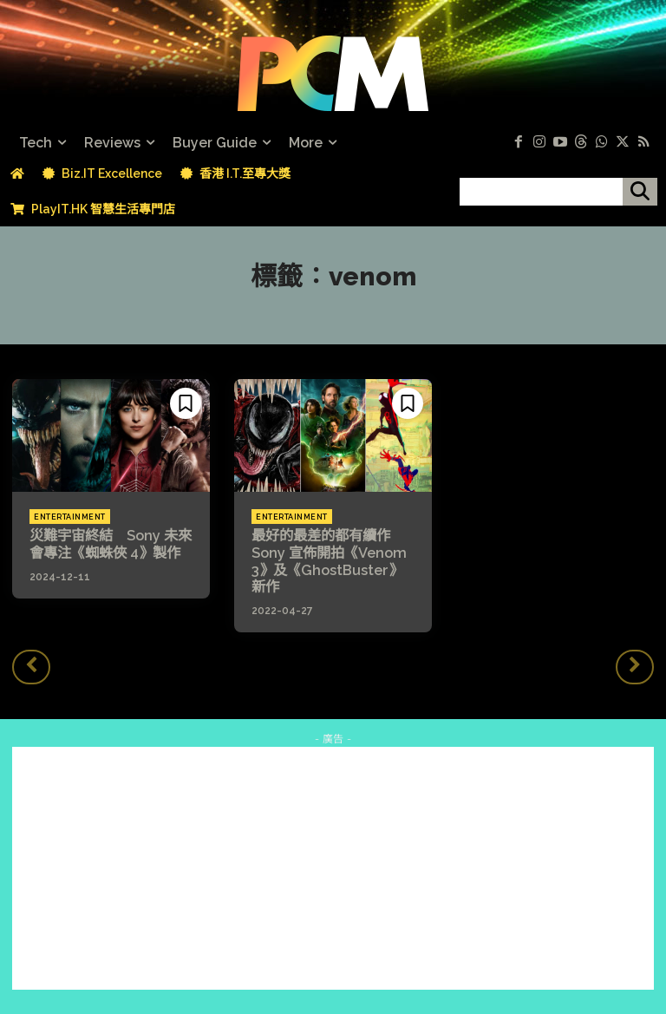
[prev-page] (31, 666)
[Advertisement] (333, 866)
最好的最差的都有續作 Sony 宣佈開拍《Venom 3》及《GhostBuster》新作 (333, 560)
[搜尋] (640, 192)
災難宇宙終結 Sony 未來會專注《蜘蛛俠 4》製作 (110, 543)
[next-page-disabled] (635, 666)
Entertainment (70, 517)
